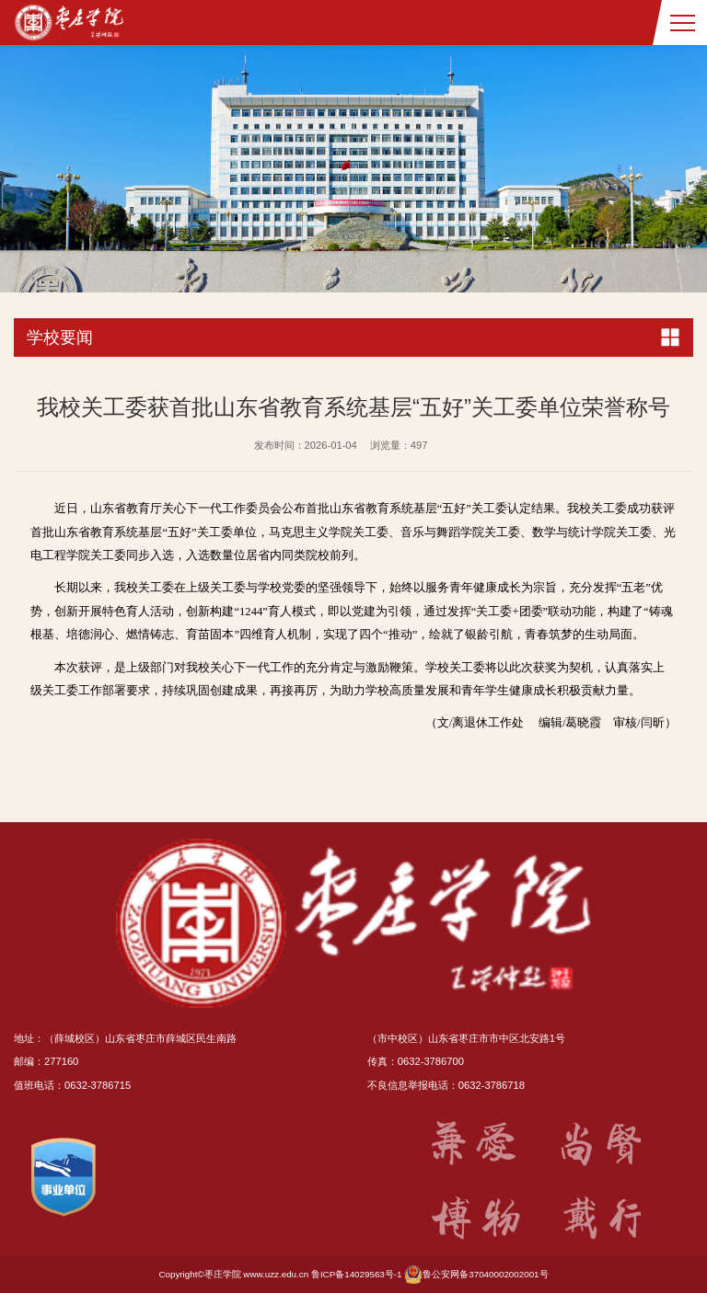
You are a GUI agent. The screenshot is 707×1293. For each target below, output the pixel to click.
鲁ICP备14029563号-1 (356, 1274)
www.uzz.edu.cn (275, 1274)
